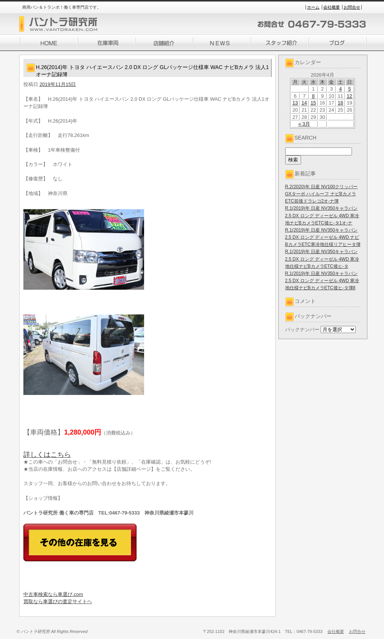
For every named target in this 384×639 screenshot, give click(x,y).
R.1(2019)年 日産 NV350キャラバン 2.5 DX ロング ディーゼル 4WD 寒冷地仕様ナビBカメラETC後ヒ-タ (322, 259)
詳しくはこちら (47, 454)
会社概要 (331, 7)
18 (340, 103)
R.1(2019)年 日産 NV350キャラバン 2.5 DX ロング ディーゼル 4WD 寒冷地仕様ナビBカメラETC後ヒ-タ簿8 (322, 280)
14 (304, 103)
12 (349, 96)
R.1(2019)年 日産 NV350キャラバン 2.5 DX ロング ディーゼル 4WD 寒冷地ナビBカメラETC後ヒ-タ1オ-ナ (322, 215)
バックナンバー (302, 329)
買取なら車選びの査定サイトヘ (57, 601)
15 (313, 103)
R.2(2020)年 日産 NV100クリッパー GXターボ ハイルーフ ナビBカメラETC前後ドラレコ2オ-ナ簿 (321, 194)
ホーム (313, 7)
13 (295, 103)
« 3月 (304, 124)
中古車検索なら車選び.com (53, 594)
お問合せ (352, 7)
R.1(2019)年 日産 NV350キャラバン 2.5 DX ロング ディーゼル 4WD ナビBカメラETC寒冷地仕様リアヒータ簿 (323, 237)
